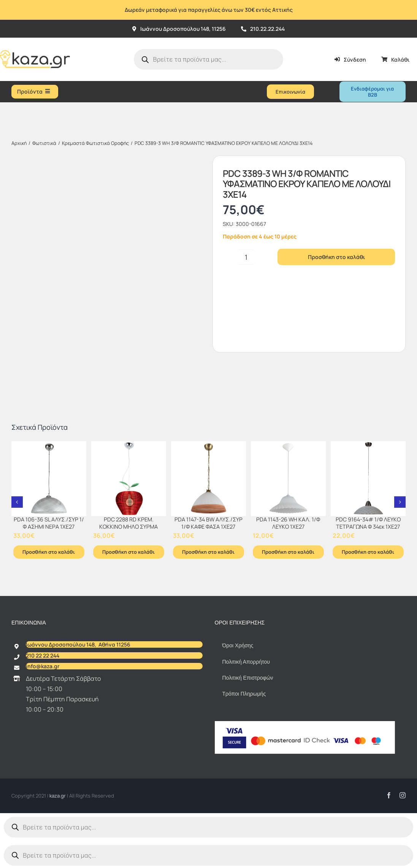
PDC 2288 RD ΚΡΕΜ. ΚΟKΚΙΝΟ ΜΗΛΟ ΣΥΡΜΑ (128, 523)
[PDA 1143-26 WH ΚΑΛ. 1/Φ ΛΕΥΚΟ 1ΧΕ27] (288, 478)
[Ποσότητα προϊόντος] (246, 257)
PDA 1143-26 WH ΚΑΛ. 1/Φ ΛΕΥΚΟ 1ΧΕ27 (288, 523)
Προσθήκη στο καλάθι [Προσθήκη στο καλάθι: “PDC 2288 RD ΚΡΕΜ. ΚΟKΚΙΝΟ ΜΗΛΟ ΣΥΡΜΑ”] (128, 551)
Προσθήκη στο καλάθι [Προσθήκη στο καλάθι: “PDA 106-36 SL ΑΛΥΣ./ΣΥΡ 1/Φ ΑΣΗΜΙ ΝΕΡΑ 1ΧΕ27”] (48, 551)
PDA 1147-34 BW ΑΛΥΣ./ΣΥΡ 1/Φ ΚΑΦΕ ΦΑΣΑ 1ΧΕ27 (208, 523)
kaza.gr (58, 795)
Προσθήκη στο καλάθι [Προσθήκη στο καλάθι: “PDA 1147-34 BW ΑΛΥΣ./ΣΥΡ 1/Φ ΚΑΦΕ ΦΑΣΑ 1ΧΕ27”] (208, 551)
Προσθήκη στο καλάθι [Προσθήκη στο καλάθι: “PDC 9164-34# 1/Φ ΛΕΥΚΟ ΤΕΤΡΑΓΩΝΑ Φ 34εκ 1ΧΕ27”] (368, 551)
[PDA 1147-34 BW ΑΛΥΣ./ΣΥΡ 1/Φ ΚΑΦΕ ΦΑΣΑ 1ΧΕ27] (208, 478)
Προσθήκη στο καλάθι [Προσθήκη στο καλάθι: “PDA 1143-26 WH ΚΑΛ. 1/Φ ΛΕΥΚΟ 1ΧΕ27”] (288, 551)
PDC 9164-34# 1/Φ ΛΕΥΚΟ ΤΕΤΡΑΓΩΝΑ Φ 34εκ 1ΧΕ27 (368, 523)
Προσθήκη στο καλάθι (336, 257)
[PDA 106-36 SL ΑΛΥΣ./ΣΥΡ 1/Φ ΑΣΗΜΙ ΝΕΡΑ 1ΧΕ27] (48, 478)
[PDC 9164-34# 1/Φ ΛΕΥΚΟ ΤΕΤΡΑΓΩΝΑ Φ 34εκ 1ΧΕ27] (368, 478)
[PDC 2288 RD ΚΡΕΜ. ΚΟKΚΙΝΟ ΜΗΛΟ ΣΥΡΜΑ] (128, 478)
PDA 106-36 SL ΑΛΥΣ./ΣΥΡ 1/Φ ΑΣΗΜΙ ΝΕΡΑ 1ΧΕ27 (49, 523)
